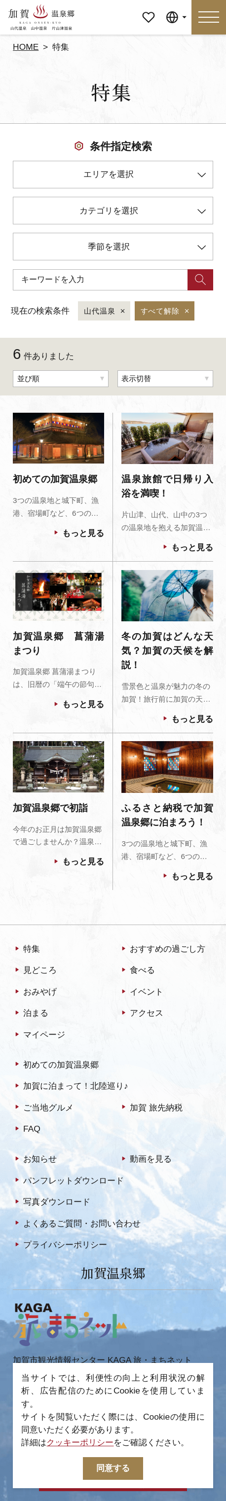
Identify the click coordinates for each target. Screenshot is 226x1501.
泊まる (30, 1013)
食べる (137, 970)
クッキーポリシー (79, 1442)
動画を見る (145, 1159)
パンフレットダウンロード (68, 1180)
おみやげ (35, 992)
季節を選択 (147, 248)
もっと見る (78, 533)
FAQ (26, 1129)
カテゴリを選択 (142, 212)
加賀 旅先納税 (151, 1107)
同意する (113, 1468)
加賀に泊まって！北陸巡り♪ (70, 1086)
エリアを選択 (144, 175)
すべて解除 (166, 311)
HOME (25, 47)
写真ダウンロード (51, 1202)
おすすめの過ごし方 (162, 949)
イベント (141, 992)
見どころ (35, 970)
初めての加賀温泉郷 (56, 1065)
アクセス (141, 1013)
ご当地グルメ (43, 1107)
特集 (26, 949)
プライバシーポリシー (60, 1245)
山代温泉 (105, 311)
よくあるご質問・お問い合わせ (77, 1223)
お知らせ (35, 1159)
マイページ (148, 8)
